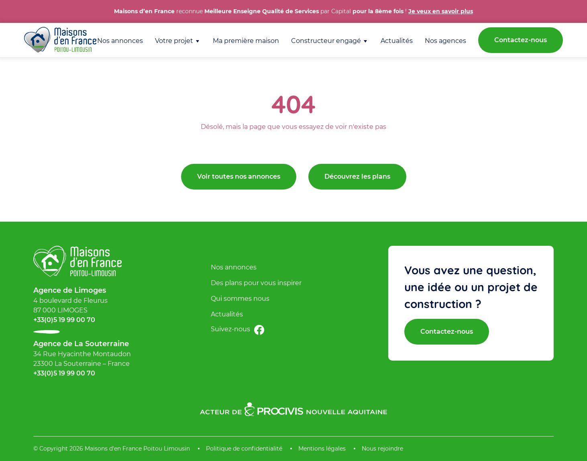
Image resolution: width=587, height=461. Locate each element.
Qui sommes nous (240, 298)
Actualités (397, 41)
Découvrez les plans (357, 176)
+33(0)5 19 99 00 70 (64, 320)
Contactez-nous (520, 40)
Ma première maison (246, 41)
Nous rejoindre (382, 448)
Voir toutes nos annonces (238, 176)
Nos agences (445, 41)
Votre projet (174, 41)
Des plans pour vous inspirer (256, 283)
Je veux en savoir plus (440, 11)
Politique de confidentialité (244, 448)
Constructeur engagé (326, 41)
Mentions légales (322, 448)
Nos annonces (120, 41)
